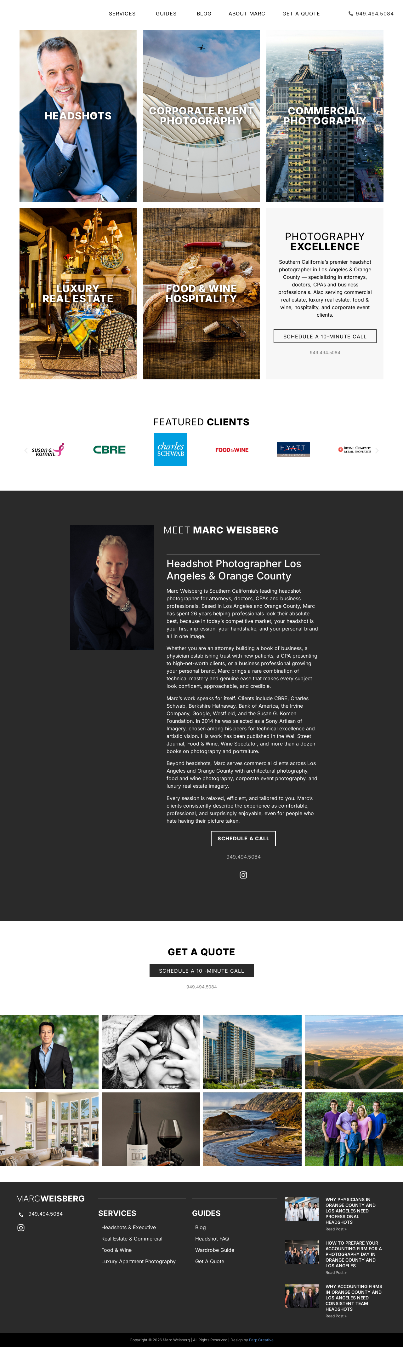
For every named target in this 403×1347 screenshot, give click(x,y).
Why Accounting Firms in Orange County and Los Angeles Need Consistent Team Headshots (354, 1298)
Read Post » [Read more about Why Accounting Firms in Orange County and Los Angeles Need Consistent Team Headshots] (336, 1316)
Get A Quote (301, 13)
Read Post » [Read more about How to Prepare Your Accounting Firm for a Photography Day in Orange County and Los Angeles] (336, 1272)
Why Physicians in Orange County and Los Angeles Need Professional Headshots (351, 1211)
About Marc (247, 13)
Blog (204, 13)
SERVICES (124, 13)
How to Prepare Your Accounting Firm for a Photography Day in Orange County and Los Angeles (354, 1254)
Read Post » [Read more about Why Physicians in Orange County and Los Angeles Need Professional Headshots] (336, 1229)
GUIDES (168, 13)
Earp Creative (261, 1340)
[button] (26, 451)
